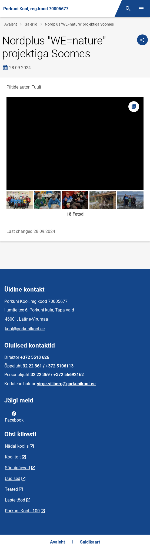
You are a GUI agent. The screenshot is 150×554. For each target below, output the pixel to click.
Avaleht (10, 24)
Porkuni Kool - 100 (22, 510)
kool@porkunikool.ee (25, 328)
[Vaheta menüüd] (141, 8)
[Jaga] (142, 39)
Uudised (12, 478)
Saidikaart (90, 542)
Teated (11, 489)
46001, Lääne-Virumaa (26, 319)
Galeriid (31, 24)
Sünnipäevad (17, 467)
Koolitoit (13, 457)
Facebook (14, 416)
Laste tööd (15, 500)
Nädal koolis (17, 446)
